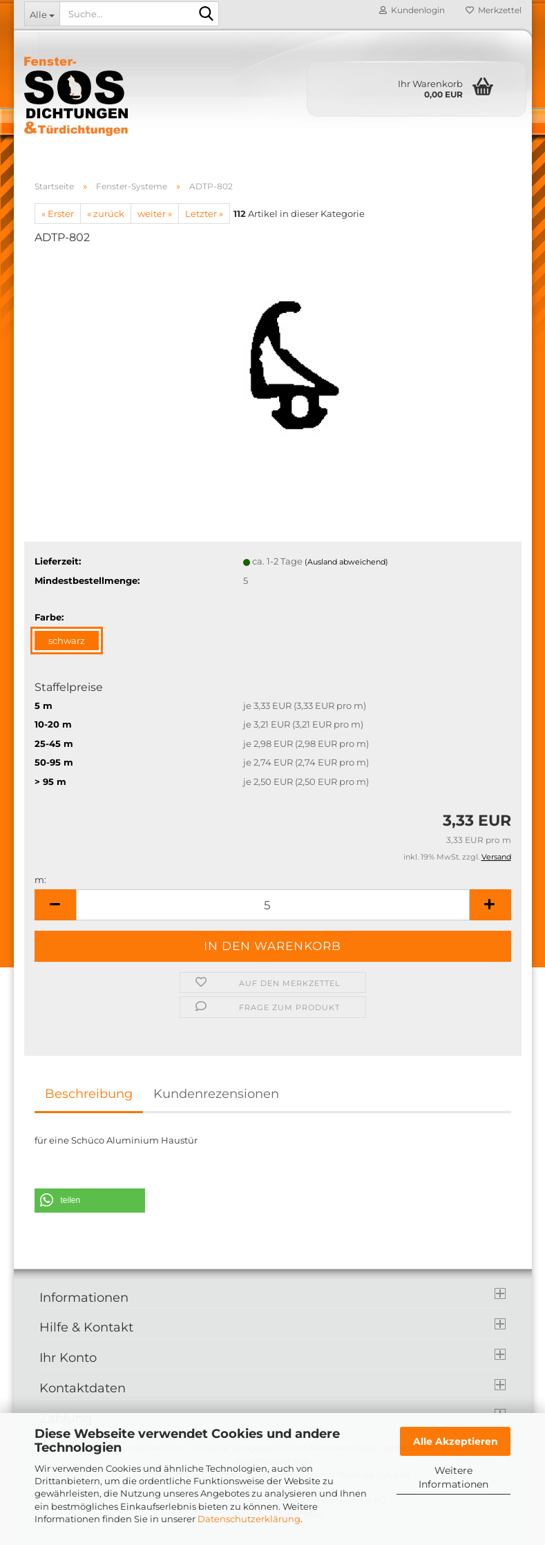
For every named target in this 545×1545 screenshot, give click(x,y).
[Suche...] (41, 13)
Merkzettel (494, 10)
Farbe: (49, 617)
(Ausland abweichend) (346, 562)
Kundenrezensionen (216, 1093)
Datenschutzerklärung (249, 1518)
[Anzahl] (273, 904)
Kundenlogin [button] (412, 10)
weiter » (154, 213)
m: (40, 879)
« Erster (57, 213)
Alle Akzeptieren (455, 1441)
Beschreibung (89, 1093)
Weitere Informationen (453, 1477)
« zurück (105, 213)
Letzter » (204, 213)
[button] (55, 904)
